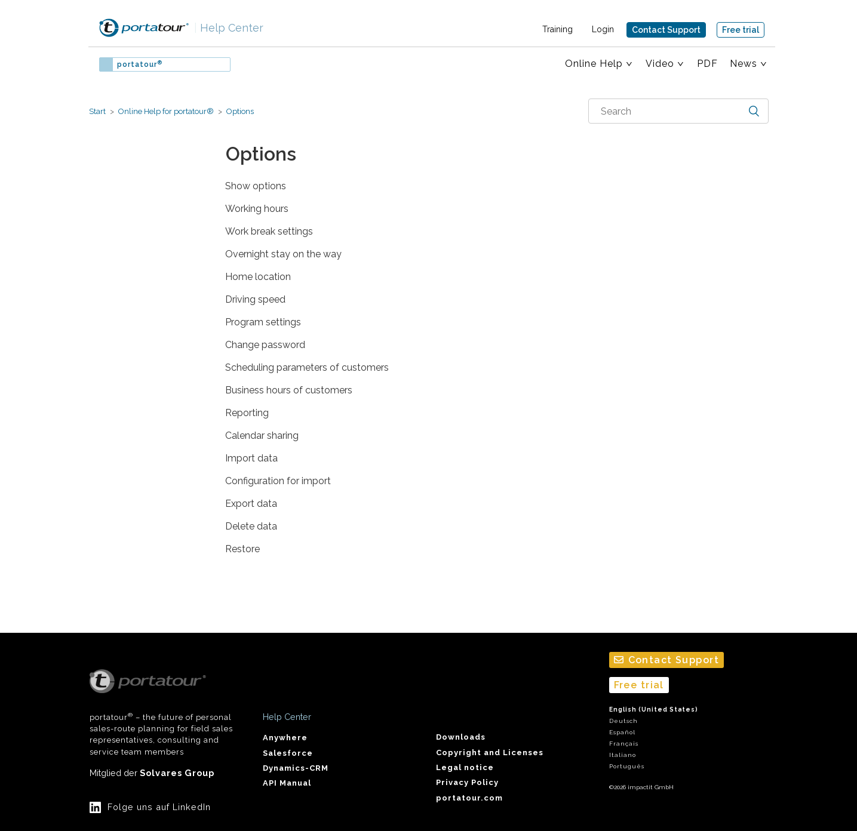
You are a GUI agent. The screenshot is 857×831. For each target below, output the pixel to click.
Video (660, 63)
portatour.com (469, 797)
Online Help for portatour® (166, 111)
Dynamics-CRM (295, 768)
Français (623, 743)
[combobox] (678, 111)
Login (603, 29)
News (743, 63)
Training (557, 29)
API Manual (287, 782)
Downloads (461, 736)
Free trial (740, 30)
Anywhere (285, 737)
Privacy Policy (467, 782)
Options (240, 111)
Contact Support (666, 30)
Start (97, 111)
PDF (707, 63)
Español (622, 732)
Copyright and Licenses (489, 752)
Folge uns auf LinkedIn (159, 807)
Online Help (594, 63)
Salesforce (288, 753)
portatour (139, 64)
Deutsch (623, 721)
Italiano (622, 755)
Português (626, 766)
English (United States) (653, 709)
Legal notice (465, 767)
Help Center (228, 27)
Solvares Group (177, 773)
